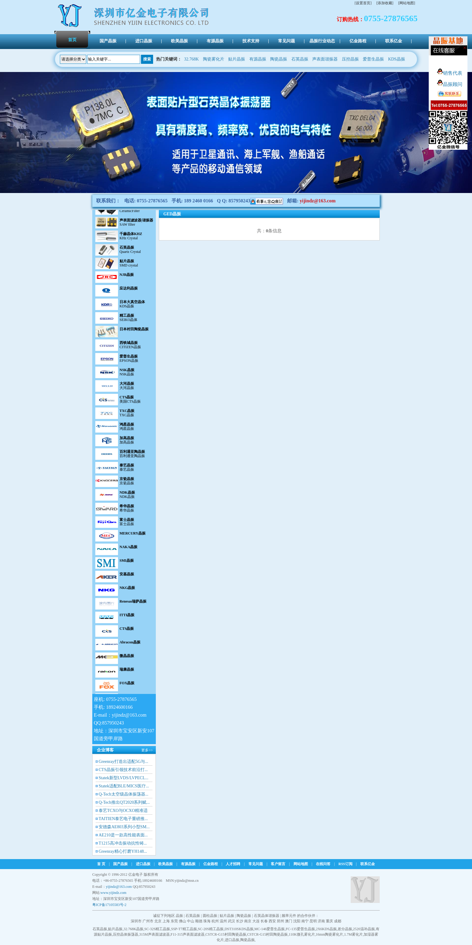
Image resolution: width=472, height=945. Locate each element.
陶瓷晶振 (278, 59)
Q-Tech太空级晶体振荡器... (123, 794)
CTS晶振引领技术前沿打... (123, 769)
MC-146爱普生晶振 (269, 929)
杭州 (215, 921)
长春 (264, 921)
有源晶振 (257, 59)
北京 (158, 921)
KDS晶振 (396, 59)
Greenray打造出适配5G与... (123, 761)
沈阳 (296, 921)
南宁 (305, 921)
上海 (166, 921)
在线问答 (323, 864)
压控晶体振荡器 (125, 934)
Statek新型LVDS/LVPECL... (123, 778)
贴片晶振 (236, 59)
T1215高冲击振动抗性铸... (123, 843)
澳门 (288, 921)
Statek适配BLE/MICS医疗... (124, 786)
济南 (321, 921)
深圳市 (136, 921)
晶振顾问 (449, 84)
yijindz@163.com (318, 200)
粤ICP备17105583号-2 (109, 905)
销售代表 (449, 73)
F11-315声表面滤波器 (188, 934)
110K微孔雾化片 (302, 934)
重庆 (329, 921)
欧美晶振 (165, 864)
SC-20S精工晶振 (211, 929)
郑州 (280, 921)
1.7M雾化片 (353, 934)
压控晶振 (350, 59)
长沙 (239, 921)
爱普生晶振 (373, 59)
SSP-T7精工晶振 (184, 929)
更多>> (147, 750)
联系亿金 (367, 864)
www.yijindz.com (113, 893)
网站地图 (300, 864)
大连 (256, 921)
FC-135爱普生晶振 (300, 929)
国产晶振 (120, 864)
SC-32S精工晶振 (157, 929)
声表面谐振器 (325, 59)
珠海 (207, 921)
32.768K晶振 (133, 929)
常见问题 (255, 864)
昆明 (313, 921)
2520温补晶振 (364, 929)
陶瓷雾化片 (213, 59)
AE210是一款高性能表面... (123, 835)
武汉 (231, 921)
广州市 (148, 921)
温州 (223, 921)
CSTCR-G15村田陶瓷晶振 (225, 934)
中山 (190, 921)
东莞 (174, 921)
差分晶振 (345, 929)
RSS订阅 (345, 864)
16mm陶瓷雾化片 (329, 934)
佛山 (182, 921)
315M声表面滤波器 (154, 934)
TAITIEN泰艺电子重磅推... (123, 818)
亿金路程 (210, 864)
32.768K (191, 59)
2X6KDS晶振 (326, 929)
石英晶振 (299, 59)
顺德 (198, 921)
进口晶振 (143, 864)
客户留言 (278, 864)
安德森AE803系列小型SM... (124, 827)
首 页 (101, 864)
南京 (247, 921)
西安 (272, 921)
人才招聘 (233, 864)
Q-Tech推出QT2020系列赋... (124, 802)
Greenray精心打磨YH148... (123, 851)
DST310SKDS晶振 (239, 929)
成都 (337, 921)
